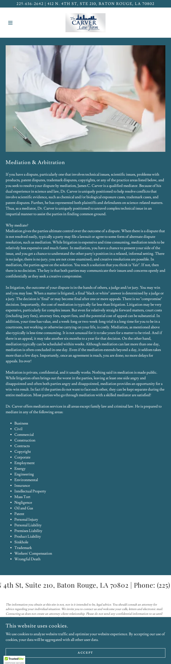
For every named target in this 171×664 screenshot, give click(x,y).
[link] (85, 22)
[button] (18, 22)
